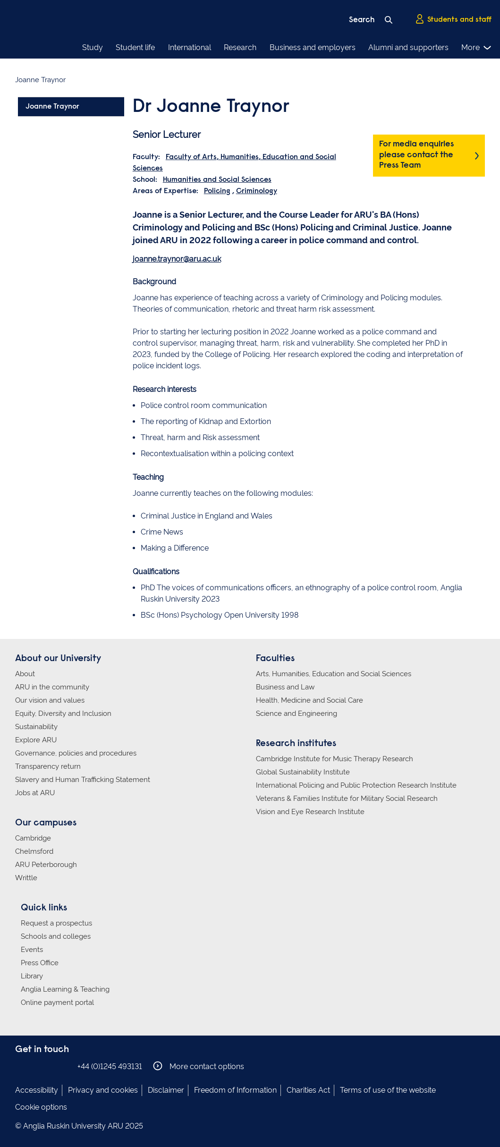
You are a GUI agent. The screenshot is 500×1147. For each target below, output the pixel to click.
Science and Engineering (296, 713)
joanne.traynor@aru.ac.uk (177, 259)
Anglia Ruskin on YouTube (64, 1066)
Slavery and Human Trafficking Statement (82, 779)
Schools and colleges (56, 936)
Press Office (40, 963)
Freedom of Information (235, 1090)
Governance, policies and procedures (75, 753)
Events (32, 949)
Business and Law (285, 687)
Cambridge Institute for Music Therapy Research (334, 759)
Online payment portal (57, 1002)
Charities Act (308, 1090)
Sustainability (36, 726)
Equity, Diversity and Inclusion (63, 713)
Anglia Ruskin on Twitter (49, 1066)
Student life (135, 47)
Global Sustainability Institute (303, 772)
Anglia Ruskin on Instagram (35, 1066)
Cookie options (41, 1107)
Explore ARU (36, 740)
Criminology (256, 191)
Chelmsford (34, 851)
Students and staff (453, 19)
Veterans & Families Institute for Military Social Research (347, 798)
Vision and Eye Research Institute (310, 811)
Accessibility (36, 1090)
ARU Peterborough (46, 864)
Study (92, 47)
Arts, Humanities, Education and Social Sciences (333, 674)
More (476, 47)
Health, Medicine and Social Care (309, 700)
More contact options (198, 1066)
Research (240, 47)
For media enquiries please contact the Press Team (416, 155)
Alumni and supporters (408, 47)
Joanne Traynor (52, 106)
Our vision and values (50, 700)
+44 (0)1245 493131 (109, 1066)
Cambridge (33, 838)
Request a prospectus (56, 923)
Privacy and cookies (103, 1090)
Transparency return (48, 766)
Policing (217, 191)
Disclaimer (166, 1090)
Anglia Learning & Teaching (65, 989)
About (25, 674)
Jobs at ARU (35, 793)
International (189, 47)
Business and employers (313, 47)
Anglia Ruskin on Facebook (21, 1066)
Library (32, 976)
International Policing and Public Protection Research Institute (356, 785)
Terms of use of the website (388, 1090)
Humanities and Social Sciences (217, 180)
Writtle (26, 878)
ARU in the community (52, 687)
